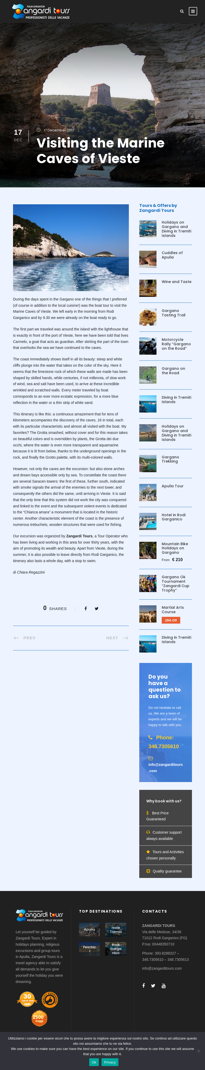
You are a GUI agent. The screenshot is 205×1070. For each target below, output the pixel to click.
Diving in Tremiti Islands (176, 399)
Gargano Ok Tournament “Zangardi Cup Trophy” (175, 583)
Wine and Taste (176, 281)
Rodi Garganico (115, 948)
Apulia (89, 929)
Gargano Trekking (170, 459)
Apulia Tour (173, 486)
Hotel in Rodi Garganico (173, 517)
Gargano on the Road (173, 371)
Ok (94, 1062)
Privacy (110, 1062)
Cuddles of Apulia (172, 255)
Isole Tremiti (116, 929)
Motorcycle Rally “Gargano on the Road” (176, 344)
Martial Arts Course (173, 609)
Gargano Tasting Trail (173, 313)
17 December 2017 (59, 130)
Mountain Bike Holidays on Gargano (175, 548)
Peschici (89, 949)
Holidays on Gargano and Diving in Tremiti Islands (176, 229)
